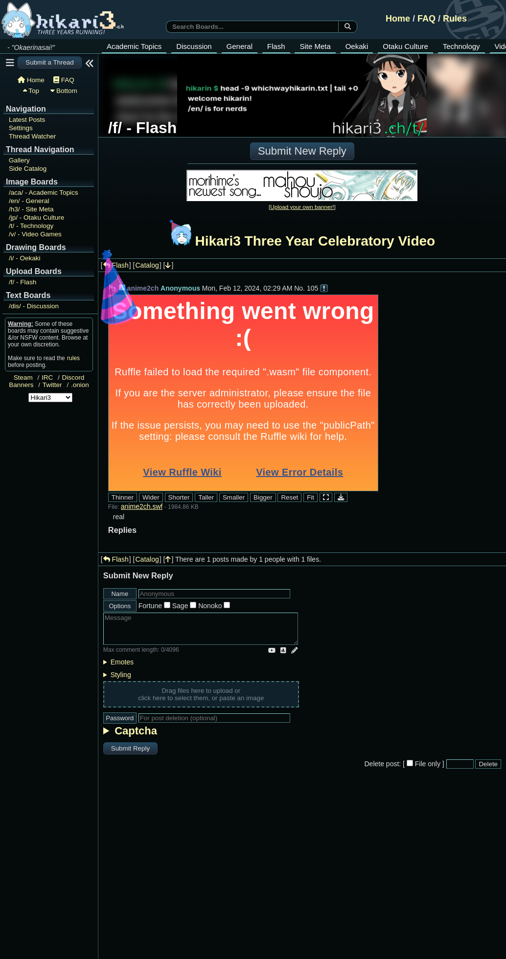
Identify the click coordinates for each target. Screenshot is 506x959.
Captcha (136, 731)
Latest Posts (27, 119)
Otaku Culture (405, 46)
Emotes (122, 662)
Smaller (234, 497)
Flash (276, 46)
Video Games (35, 234)
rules (73, 358)
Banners (21, 384)
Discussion (194, 46)
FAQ (426, 18)
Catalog (147, 265)
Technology (461, 46)
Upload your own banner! (302, 207)
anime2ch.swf (142, 506)
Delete (488, 764)
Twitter (52, 384)
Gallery (19, 160)
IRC (47, 377)
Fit (310, 497)
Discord (73, 377)
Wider (151, 497)
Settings (21, 128)
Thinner (123, 497)
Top (31, 90)
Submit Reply (130, 748)
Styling (121, 675)
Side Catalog (27, 168)
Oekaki (356, 46)
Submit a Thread (49, 62)
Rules (455, 18)
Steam (23, 377)
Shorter (179, 497)
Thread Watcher (32, 136)
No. (299, 288)
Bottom (63, 90)
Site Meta (314, 46)
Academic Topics (134, 46)
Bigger (263, 497)
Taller (206, 497)
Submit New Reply (302, 151)
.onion (80, 384)
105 (312, 288)
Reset (289, 497)
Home (398, 18)
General (240, 46)
